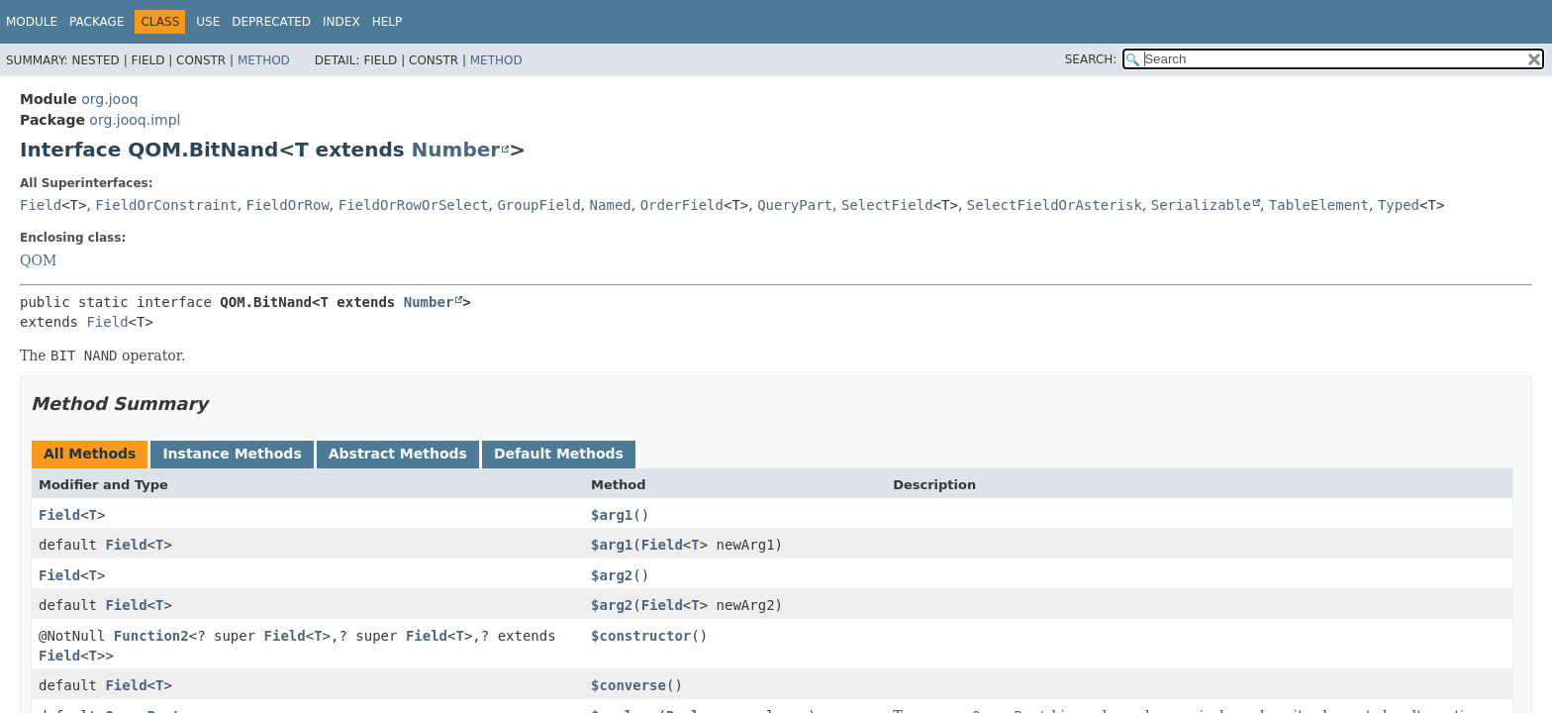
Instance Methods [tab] (231, 453)
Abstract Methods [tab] (398, 453)
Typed (1398, 205)
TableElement (1319, 205)
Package (96, 22)
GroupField (538, 205)
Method (264, 60)
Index (341, 22)
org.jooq (109, 99)
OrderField (682, 205)
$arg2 (611, 575)
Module (31, 22)
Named (610, 205)
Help (387, 22)
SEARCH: (1091, 59)
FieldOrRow (288, 205)
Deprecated (271, 22)
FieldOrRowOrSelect (414, 205)
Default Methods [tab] (559, 453)
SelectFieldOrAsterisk (1054, 205)
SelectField (887, 205)
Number (456, 149)
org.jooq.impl (134, 120)
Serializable (1201, 205)
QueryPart (794, 205)
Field (40, 205)
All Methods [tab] (90, 453)
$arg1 (611, 515)
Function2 (151, 636)
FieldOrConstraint (166, 205)
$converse (628, 685)
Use (208, 22)
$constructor (641, 636)
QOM (38, 260)
